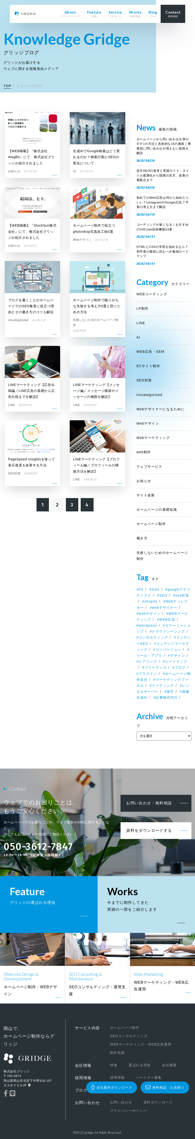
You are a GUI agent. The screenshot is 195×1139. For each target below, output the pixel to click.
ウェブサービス (149, 466)
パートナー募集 (149, 1077)
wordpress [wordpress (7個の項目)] (148, 625)
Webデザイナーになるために (161, 409)
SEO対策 (144, 380)
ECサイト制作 (148, 366)
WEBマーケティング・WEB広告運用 (140, 1044)
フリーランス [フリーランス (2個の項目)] (156, 667)
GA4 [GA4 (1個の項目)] (155, 589)
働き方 (142, 538)
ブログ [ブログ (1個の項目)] (180, 667)
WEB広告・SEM (150, 352)
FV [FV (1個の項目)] (141, 589)
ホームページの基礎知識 (157, 509)
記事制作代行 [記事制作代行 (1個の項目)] (167, 697)
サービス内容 (87, 1028)
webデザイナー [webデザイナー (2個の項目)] (164, 607)
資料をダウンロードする (149, 830)
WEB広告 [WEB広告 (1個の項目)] (167, 619)
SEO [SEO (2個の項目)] (163, 595)
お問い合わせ (87, 1103)
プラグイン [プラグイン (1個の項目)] (148, 674)
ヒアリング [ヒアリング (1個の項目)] (148, 661)
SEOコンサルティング (128, 1036)
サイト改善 (146, 495)
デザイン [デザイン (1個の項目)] (177, 655)
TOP (7, 86)
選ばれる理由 (140, 1065)
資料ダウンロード (158, 1102)
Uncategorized (149, 395)
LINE (141, 323)
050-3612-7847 (38, 846)
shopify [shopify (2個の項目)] (151, 601)
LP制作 (143, 308)
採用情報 (83, 1078)
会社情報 (83, 1065)
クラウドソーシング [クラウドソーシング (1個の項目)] (168, 631)
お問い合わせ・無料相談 (149, 803)
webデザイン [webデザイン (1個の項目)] (149, 613)
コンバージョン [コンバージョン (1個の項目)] (168, 649)
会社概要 (169, 1065)
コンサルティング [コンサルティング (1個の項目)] (153, 637)
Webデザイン (148, 423)
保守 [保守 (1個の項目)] (170, 691)
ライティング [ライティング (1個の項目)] (163, 685)
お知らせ (144, 481)
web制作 (144, 452)
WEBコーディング (152, 294)
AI (138, 337)
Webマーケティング (153, 438)
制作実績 (117, 1053)
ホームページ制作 (151, 524)
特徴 (113, 1065)
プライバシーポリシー (128, 1111)
